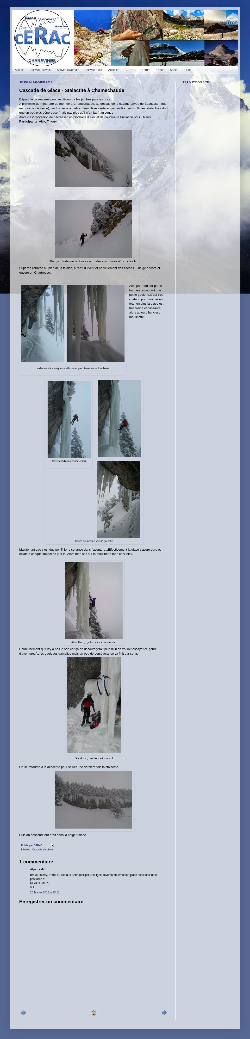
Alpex (34, 869)
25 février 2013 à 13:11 (45, 892)
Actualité (113, 70)
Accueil (19, 70)
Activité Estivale (41, 70)
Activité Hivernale (68, 70)
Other (160, 70)
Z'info (187, 70)
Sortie (173, 70)
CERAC (130, 70)
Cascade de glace (42, 849)
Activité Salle (93, 70)
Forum (146, 70)
